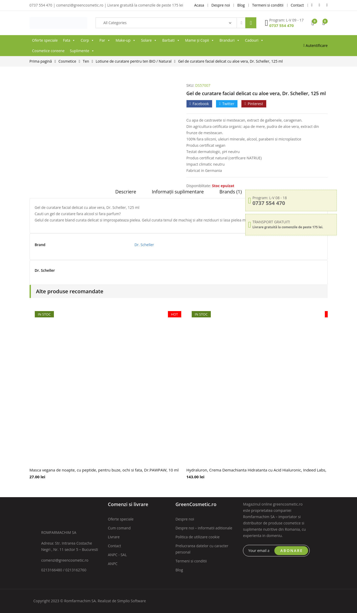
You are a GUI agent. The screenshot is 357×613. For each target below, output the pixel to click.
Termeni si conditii (191, 560)
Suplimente (82, 51)
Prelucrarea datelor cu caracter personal (201, 549)
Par (104, 40)
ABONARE (291, 550)
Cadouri (254, 40)
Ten (86, 61)
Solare (149, 40)
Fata (69, 40)
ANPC (113, 563)
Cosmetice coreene (48, 50)
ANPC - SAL (117, 554)
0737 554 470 (281, 25)
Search (250, 22)
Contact (114, 545)
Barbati (171, 40)
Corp (87, 40)
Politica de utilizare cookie (197, 536)
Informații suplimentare (178, 191)
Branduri (229, 40)
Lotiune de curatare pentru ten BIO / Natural (134, 61)
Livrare (114, 536)
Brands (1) (230, 191)
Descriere (125, 191)
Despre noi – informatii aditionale (203, 527)
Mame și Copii (199, 40)
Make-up (126, 40)
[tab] (125, 193)
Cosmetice (67, 61)
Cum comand (119, 527)
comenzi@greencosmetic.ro (65, 560)
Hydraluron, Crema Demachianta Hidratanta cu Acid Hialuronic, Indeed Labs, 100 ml (263, 470)
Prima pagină (41, 61)
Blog (179, 569)
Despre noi (184, 519)
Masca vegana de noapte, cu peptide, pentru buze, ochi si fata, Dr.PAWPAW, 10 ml (104, 470)
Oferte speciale (45, 40)
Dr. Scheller (144, 244)
